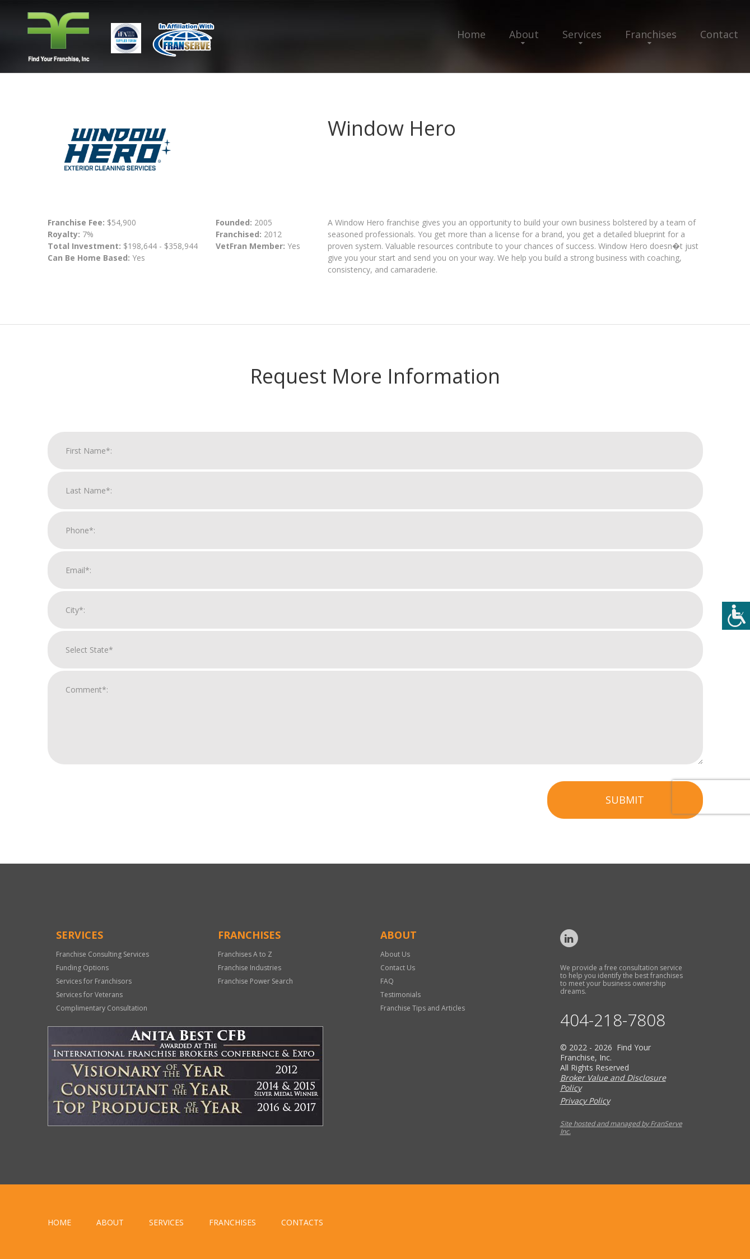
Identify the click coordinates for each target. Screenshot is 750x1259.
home (59, 1222)
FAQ (387, 981)
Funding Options (82, 967)
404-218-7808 (612, 1020)
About (524, 34)
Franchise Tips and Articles (422, 1008)
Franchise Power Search (255, 981)
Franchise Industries (249, 967)
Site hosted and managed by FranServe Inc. (621, 1127)
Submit (624, 809)
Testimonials (400, 994)
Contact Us (397, 967)
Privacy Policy (585, 1100)
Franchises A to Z (245, 954)
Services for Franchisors (94, 981)
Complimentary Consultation (101, 1008)
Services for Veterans (89, 994)
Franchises (651, 34)
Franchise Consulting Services (102, 954)
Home (471, 34)
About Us (395, 954)
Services (582, 34)
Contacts (302, 1222)
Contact (719, 34)
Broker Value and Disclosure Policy (613, 1082)
